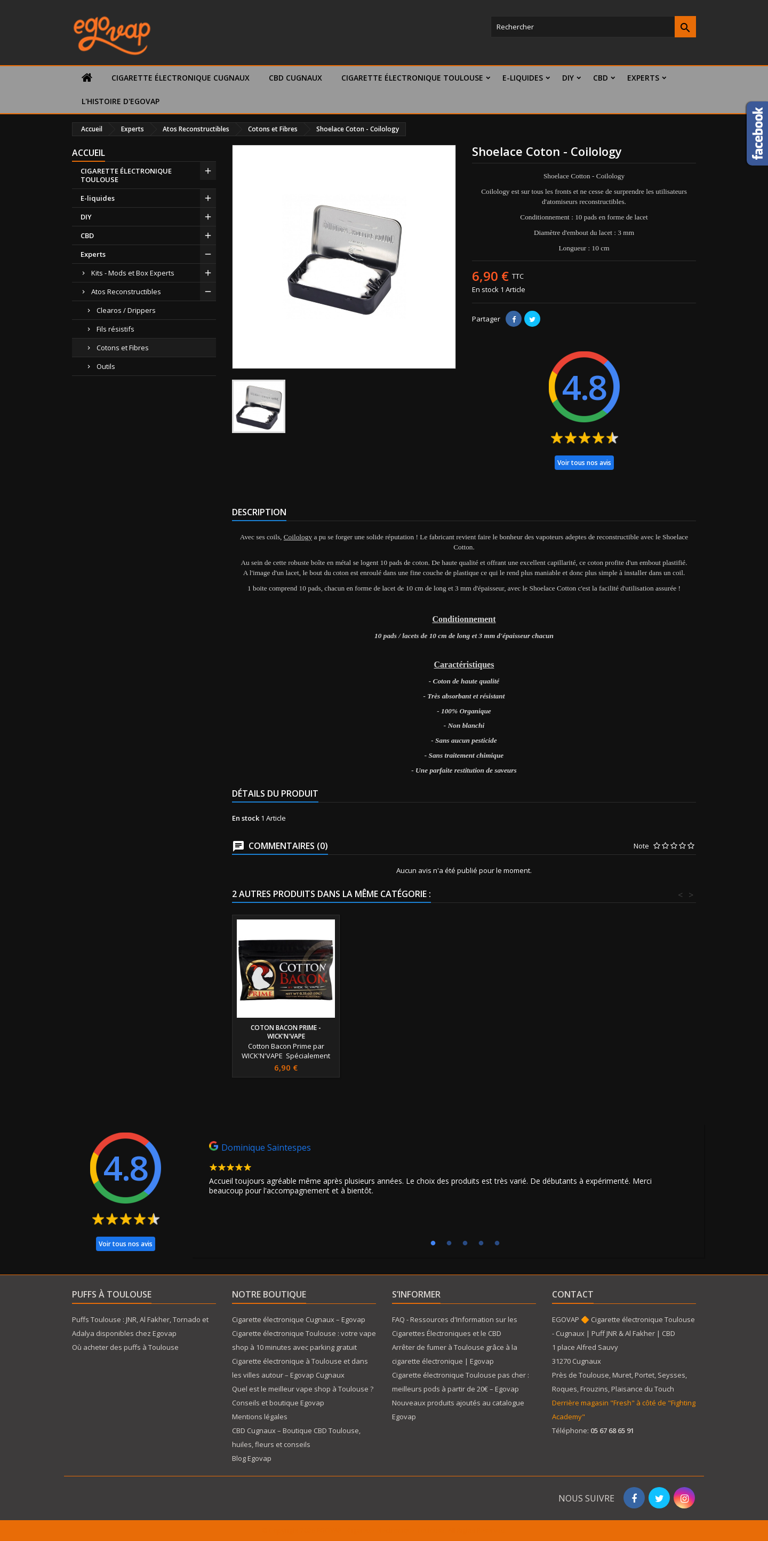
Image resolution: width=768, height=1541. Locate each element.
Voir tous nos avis (584, 462)
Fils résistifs (115, 329)
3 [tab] (465, 1243)
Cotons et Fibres (123, 347)
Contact (573, 1294)
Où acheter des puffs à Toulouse (125, 1347)
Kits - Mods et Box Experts (132, 273)
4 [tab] (481, 1243)
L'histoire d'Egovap (120, 101)
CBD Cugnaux (295, 78)
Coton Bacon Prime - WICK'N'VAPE (404, 1032)
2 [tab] (449, 1243)
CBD (600, 78)
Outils (106, 366)
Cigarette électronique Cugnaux (180, 78)
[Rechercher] (593, 26)
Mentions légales (259, 1416)
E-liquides (522, 78)
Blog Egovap (251, 1458)
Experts (643, 78)
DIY (568, 78)
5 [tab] (497, 1243)
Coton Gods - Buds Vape (286, 1027)
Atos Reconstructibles (126, 291)
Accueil (88, 153)
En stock (485, 289)
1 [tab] (433, 1243)
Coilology (298, 537)
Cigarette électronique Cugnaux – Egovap (298, 1319)
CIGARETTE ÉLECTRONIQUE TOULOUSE (412, 78)
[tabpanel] (448, 1171)
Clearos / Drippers (126, 310)
